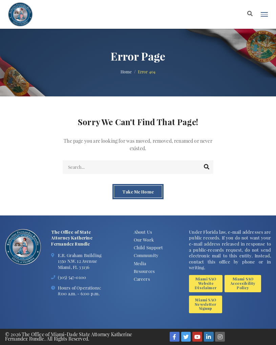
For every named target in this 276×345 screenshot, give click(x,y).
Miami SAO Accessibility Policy (242, 283)
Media (140, 263)
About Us (143, 232)
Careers (142, 279)
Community (146, 255)
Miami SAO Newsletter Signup (205, 304)
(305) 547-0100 (72, 277)
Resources (144, 271)
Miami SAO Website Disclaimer (206, 283)
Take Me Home (138, 191)
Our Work (144, 240)
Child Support (148, 247)
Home (126, 72)
